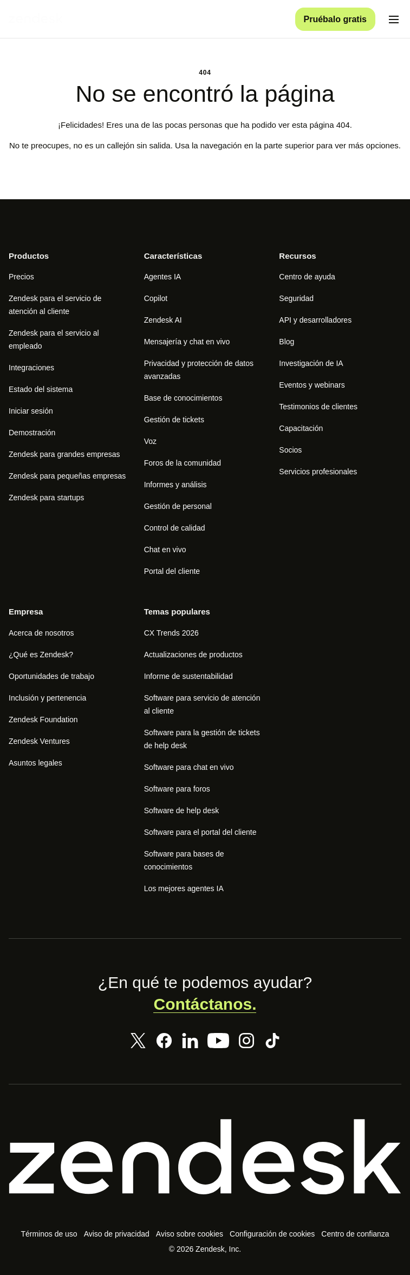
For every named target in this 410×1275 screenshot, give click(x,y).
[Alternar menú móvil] (394, 19)
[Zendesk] (205, 1168)
